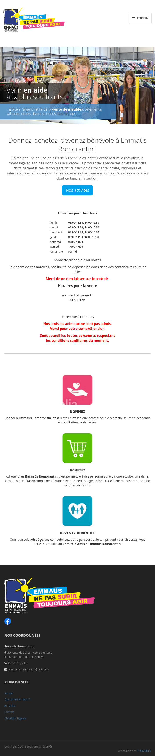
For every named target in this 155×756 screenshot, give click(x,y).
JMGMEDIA (144, 751)
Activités (9, 706)
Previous (3, 84)
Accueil (8, 693)
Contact (9, 712)
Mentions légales (15, 718)
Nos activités (77, 190)
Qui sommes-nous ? (17, 699)
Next (151, 84)
